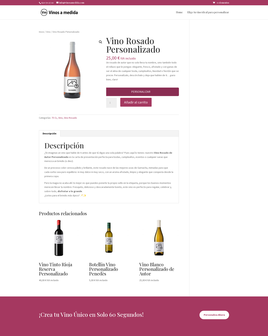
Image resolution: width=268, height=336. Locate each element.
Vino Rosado (70, 117)
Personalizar (140, 91)
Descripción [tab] (49, 133)
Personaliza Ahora (214, 314)
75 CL (54, 117)
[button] (100, 42)
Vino (48, 31)
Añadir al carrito (136, 102)
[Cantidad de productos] (111, 103)
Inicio (41, 31)
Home (179, 12)
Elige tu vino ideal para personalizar (208, 12)
